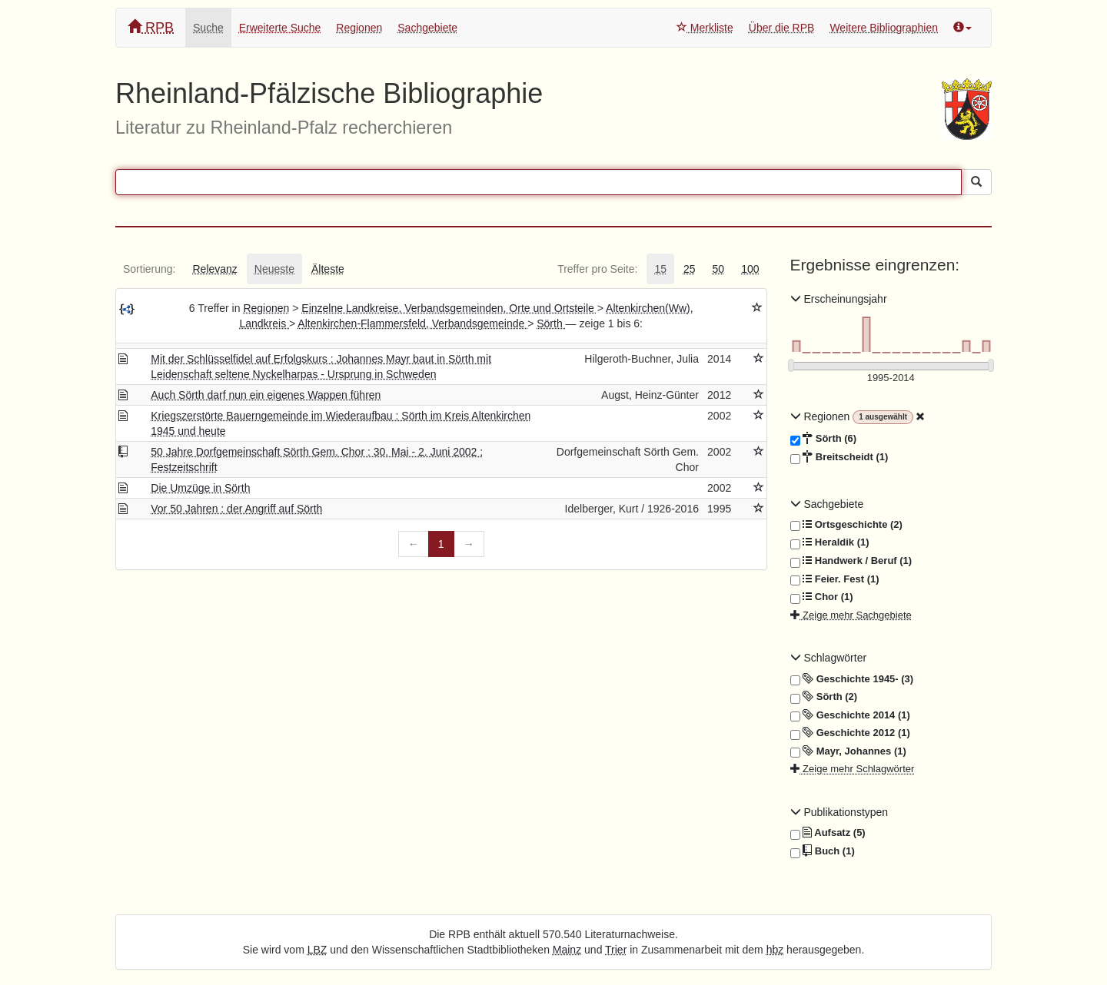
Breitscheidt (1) (839, 457)
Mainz (567, 950)
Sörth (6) (823, 439)
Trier (616, 950)
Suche (208, 28)
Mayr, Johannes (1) (848, 751)
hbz (775, 950)
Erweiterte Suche (280, 28)
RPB (151, 27)
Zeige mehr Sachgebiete (851, 615)
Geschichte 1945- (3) (852, 679)
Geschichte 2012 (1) (850, 733)
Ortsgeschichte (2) (846, 525)
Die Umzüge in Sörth (200, 488)
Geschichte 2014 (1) (850, 715)
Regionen (359, 28)
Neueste (274, 269)
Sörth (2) (824, 697)
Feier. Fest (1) (834, 579)
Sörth (551, 323)
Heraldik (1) (829, 542)
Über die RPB (782, 28)
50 (719, 269)
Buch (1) (822, 851)
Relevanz (214, 269)
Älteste (327, 269)
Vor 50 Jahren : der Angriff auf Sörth (236, 508)
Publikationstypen (839, 812)
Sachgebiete (427, 28)
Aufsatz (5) (828, 833)
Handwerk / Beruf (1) (851, 561)
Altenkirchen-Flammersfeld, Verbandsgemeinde (412, 323)
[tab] (149, 269)
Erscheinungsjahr (838, 299)
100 (750, 269)
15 (660, 269)
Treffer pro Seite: (597, 269)
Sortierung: (149, 269)
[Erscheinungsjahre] (891, 378)
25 (689, 269)
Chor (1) (821, 597)
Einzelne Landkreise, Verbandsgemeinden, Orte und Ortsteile (449, 308)
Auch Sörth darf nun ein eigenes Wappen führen (266, 395)
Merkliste (704, 28)
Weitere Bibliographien (883, 28)
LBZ (317, 950)
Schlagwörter (828, 658)
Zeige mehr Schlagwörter (852, 768)
